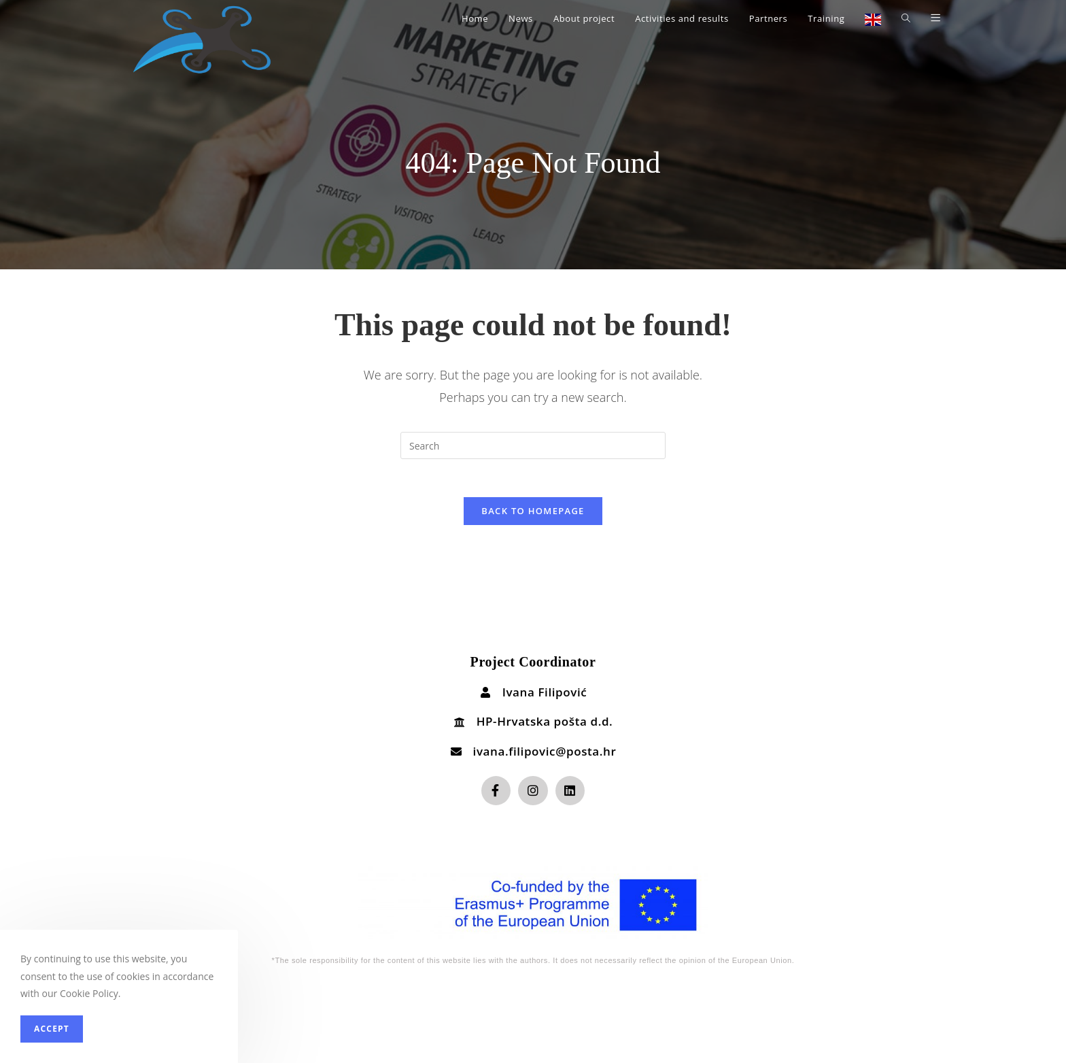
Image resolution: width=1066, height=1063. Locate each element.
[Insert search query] (533, 445)
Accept (51, 1028)
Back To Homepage (532, 513)
